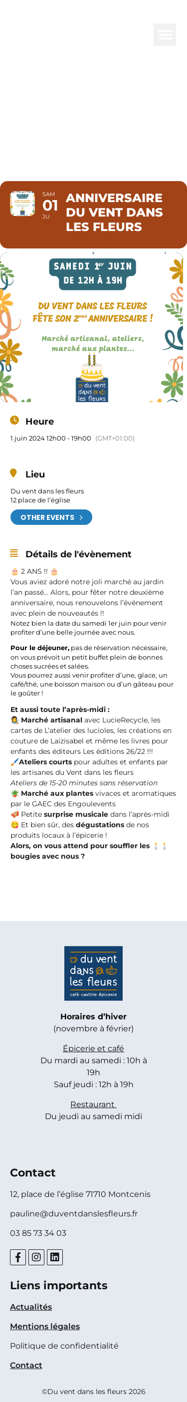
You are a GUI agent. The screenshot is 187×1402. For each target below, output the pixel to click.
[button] (165, 34)
